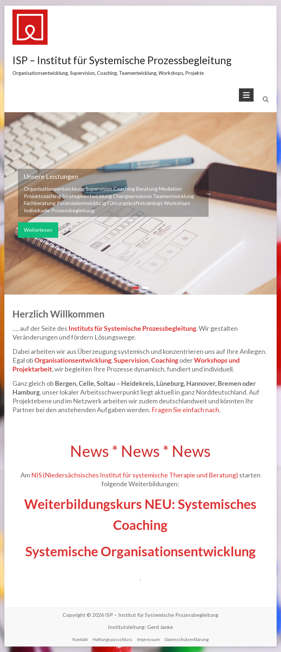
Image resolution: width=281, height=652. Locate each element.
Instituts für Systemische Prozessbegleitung (132, 328)
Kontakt (80, 639)
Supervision (131, 360)
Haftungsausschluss (112, 639)
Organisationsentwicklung (72, 360)
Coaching (165, 360)
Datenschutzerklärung (187, 639)
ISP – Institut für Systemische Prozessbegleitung (122, 60)
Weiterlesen (38, 230)
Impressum (148, 639)
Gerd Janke (160, 627)
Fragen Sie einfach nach (185, 410)
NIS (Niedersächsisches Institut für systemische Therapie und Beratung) (134, 475)
